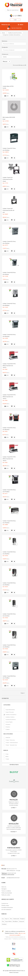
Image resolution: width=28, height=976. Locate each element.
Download (14, 831)
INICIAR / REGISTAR (16, 28)
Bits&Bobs (15, 921)
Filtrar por (6, 61)
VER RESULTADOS (14, 764)
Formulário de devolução (7, 907)
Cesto (6, 95)
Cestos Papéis (9, 722)
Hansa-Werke (8, 921)
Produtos (5, 24)
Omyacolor (21, 921)
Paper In (7, 918)
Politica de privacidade (6, 892)
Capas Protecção (10, 712)
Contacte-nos (4, 903)
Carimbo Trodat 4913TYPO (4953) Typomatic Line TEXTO (9, 396)
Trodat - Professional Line (12, 742)
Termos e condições (6, 890)
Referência (4, 41)
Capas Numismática (10, 709)
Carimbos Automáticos (11, 714)
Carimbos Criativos (10, 717)
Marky (7, 756)
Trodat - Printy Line (10, 740)
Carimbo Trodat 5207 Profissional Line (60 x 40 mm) (8, 210)
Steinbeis (4, 924)
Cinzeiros (8, 727)
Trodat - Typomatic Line (11, 745)
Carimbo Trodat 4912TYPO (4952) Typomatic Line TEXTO (9, 365)
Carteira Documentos (11, 719)
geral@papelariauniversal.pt (13, 877)
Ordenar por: (5, 54)
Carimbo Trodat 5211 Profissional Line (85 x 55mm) (8, 179)
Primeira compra (5, 905)
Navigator (22, 918)
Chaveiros (8, 724)
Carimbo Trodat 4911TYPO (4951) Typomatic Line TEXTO (9, 458)
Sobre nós (3, 886)
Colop (7, 754)
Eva (3, 918)
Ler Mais (13, 807)
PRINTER (8, 737)
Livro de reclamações (6, 909)
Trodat (7, 759)
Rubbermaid (16, 918)
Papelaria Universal (16, 970)
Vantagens (4, 888)
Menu (20, 24)
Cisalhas (8, 729)
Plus (3, 921)
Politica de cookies (5, 895)
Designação (5, 47)
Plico (11, 918)
